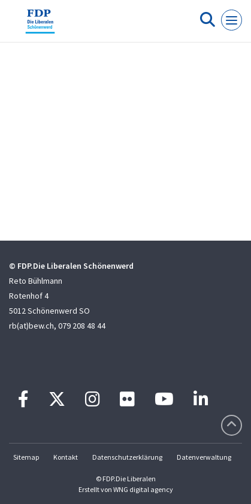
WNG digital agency (143, 489)
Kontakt (65, 457)
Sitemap (26, 457)
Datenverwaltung (204, 457)
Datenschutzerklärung (127, 457)
